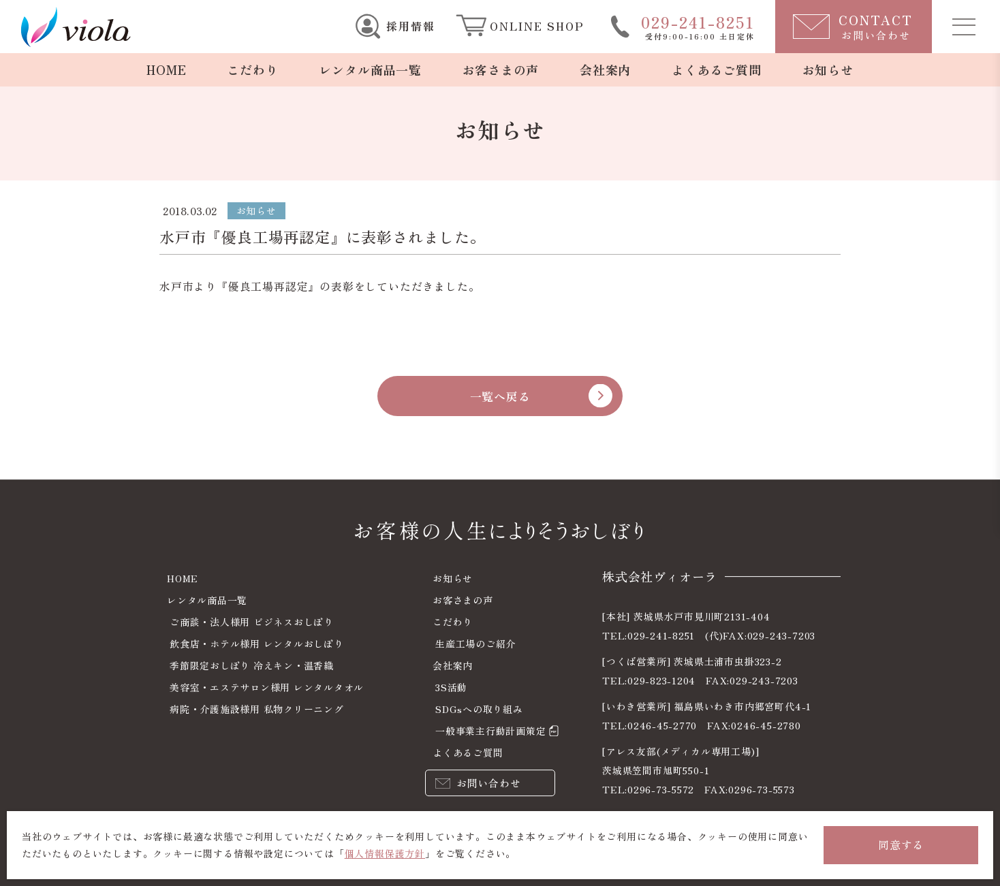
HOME (166, 69)
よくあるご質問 (717, 69)
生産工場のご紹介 (475, 643)
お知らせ (828, 69)
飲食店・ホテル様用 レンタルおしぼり (257, 643)
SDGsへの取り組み (479, 709)
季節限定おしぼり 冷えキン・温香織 (252, 665)
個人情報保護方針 (385, 853)
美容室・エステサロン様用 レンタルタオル (267, 687)
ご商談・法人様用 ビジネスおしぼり (252, 622)
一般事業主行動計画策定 (490, 731)
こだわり (252, 69)
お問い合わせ (488, 781)
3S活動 (451, 687)
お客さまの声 (500, 69)
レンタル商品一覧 (370, 69)
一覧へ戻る (500, 404)
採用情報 (410, 26)
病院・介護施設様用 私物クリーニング (257, 709)
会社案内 (605, 69)
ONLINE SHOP (537, 26)
